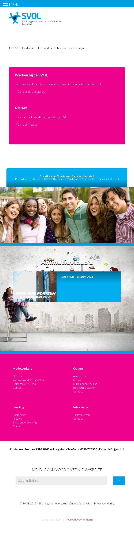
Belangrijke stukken (24, 383)
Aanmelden (80, 376)
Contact (18, 387)
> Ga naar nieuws (26, 124)
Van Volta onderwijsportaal (28, 379)
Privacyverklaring (104, 503)
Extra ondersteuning (85, 383)
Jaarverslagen (81, 414)
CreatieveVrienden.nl (80, 519)
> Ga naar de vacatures (30, 91)
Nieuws (17, 376)
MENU (14, 4)
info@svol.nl (112, 179)
